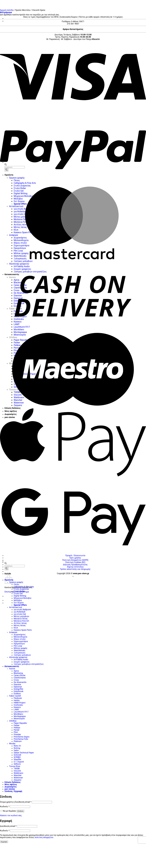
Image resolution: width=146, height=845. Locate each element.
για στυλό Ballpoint (22, 609)
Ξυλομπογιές (19, 653)
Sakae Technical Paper (24, 753)
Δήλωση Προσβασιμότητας (75, 564)
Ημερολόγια (19, 643)
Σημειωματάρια (21, 641)
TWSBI (17, 768)
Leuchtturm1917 (21, 712)
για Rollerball (19, 612)
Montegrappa (20, 716)
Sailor (16, 750)
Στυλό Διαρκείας (21, 589)
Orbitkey (12, 721)
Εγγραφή (4, 842)
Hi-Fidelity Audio (21, 659)
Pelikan (17, 728)
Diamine (17, 684)
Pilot (16, 732)
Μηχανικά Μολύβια (22, 598)
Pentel (16, 730)
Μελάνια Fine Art (21, 621)
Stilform (17, 764)
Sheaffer (17, 759)
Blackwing (18, 673)
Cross (16, 680)
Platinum (18, 741)
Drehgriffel (18, 689)
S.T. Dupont (19, 762)
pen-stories (10, 789)
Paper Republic (20, 723)
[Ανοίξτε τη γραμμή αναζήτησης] (6, 563)
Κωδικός (4, 806)
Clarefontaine (20, 678)
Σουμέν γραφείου (21, 662)
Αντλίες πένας (20, 623)
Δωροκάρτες (20, 634)
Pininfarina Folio (21, 739)
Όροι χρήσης (75, 558)
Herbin (17, 700)
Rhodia (12, 743)
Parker (17, 725)
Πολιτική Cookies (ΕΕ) (75, 562)
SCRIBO (17, 757)
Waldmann (18, 773)
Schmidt (17, 755)
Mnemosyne (19, 718)
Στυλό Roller (19, 591)
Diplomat (18, 687)
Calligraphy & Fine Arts (24, 587)
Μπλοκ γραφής (20, 648)
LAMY (16, 709)
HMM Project (19, 703)
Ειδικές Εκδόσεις (13, 782)
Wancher (18, 775)
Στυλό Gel (18, 593)
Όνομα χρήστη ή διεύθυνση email (15, 802)
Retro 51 (17, 746)
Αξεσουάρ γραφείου (18, 657)
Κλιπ (16, 628)
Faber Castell (15, 696)
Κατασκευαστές (12, 666)
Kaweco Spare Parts (23, 630)
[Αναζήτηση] (6, 568)
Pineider (17, 734)
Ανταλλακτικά (15, 607)
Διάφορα (13, 632)
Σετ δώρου (19, 602)
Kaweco (17, 707)
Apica (16, 671)
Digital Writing (20, 596)
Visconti (17, 771)
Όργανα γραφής (16, 582)
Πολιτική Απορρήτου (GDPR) (75, 560)
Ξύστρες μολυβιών (22, 655)
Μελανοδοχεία (20, 637)
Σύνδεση (20, 811)
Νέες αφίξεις (11, 784)
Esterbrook (18, 691)
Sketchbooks (19, 650)
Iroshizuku (18, 705)
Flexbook (18, 698)
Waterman (18, 778)
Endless (17, 693)
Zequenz (17, 780)
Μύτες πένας (20, 625)
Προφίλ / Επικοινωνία (75, 555)
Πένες (16, 584)
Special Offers (20, 605)
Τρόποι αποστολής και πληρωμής (75, 569)
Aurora (12, 668)
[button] (6, 12)
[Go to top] (73, 576)
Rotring (17, 748)
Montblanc (18, 714)
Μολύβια (18, 600)
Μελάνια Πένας (21, 619)
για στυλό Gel (20, 614)
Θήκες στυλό (20, 639)
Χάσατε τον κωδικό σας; (11, 815)
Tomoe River (14, 766)
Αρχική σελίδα (6, 10)
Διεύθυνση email (8, 826)
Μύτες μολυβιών (21, 616)
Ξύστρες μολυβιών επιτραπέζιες (29, 664)
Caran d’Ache (19, 675)
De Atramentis (20, 682)
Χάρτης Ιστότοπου (75, 567)
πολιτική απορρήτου (44, 837)
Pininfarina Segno (21, 737)
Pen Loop (18, 646)
